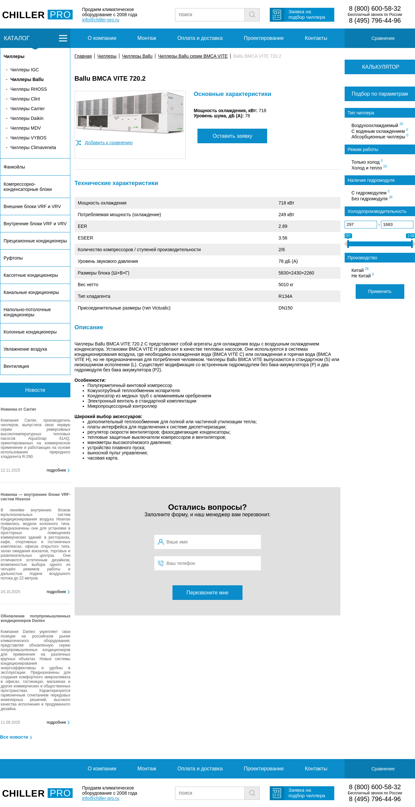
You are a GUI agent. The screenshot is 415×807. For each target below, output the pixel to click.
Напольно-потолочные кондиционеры (27, 312)
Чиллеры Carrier (27, 108)
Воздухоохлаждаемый (377, 125)
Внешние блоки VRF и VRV (32, 206)
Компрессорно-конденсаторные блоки (28, 186)
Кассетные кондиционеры (31, 275)
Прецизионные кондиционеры (35, 240)
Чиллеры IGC (24, 69)
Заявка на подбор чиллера (307, 14)
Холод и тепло (369, 167)
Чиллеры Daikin (26, 118)
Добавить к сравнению (109, 142)
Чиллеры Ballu (137, 56)
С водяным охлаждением (379, 131)
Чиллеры (106, 56)
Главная (83, 56)
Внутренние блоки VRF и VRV (35, 223)
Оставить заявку (233, 136)
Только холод (367, 162)
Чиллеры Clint (25, 98)
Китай (360, 270)
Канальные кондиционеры (31, 292)
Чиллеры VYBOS (28, 137)
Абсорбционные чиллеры (379, 136)
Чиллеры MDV (25, 128)
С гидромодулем (370, 192)
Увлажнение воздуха (25, 349)
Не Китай (362, 275)
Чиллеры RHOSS (28, 89)
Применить (379, 291)
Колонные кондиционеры (30, 331)
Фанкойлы (14, 167)
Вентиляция (16, 366)
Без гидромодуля (371, 198)
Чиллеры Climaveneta (33, 147)
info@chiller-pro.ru (100, 19)
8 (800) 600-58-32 (375, 8)
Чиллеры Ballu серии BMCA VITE (193, 56)
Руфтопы (13, 258)
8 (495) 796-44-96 (375, 20)
